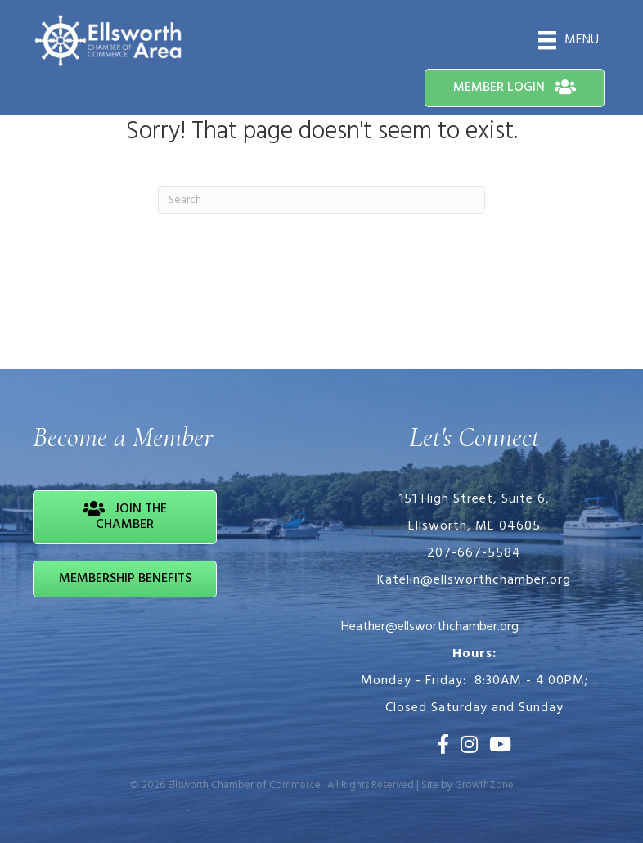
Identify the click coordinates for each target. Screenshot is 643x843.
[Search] (321, 200)
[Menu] (568, 40)
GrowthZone (484, 785)
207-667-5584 (474, 553)
